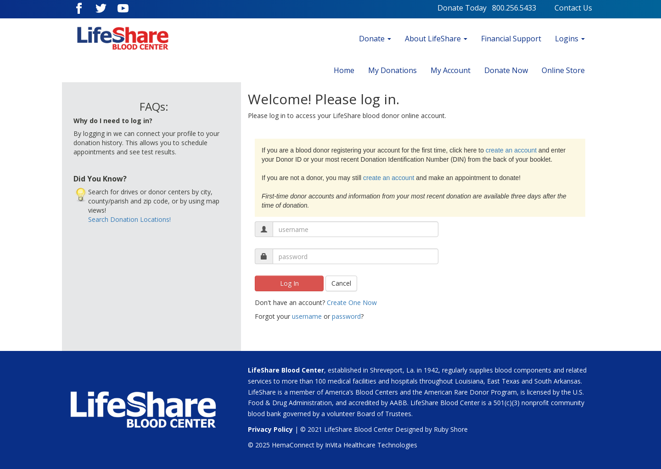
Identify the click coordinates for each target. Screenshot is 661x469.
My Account (451, 70)
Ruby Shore (451, 429)
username (307, 316)
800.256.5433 (523, 8)
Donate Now (506, 70)
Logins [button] (570, 39)
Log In (289, 283)
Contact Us (573, 8)
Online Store (563, 70)
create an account (511, 150)
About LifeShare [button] (436, 39)
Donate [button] (375, 39)
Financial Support (511, 39)
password (346, 316)
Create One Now (352, 302)
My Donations (392, 70)
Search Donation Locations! (129, 219)
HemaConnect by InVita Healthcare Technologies (344, 445)
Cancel (341, 283)
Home (344, 70)
